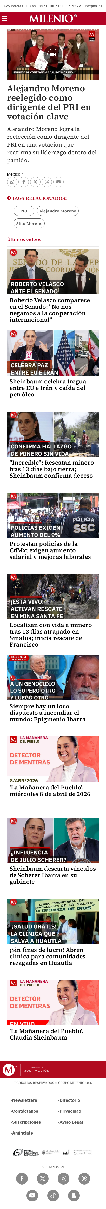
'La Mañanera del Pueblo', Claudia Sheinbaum (47, 1034)
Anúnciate (22, 1133)
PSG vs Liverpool (84, 6)
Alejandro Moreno (57, 211)
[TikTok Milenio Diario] (53, 1195)
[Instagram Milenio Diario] (63, 1179)
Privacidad (70, 1111)
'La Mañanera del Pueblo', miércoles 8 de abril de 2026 (50, 790)
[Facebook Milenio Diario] (22, 1179)
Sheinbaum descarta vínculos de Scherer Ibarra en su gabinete (53, 875)
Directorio (69, 1100)
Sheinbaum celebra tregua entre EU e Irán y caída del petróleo (48, 387)
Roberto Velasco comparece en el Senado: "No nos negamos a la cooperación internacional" (50, 310)
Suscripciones (26, 1122)
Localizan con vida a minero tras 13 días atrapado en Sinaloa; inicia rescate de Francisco (51, 635)
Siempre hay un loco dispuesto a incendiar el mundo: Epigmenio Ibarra (48, 712)
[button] (4, 20)
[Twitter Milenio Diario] (43, 1179)
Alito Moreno (29, 223)
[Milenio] (53, 18)
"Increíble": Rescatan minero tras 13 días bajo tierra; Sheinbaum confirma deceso (52, 469)
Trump (63, 6)
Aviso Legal (71, 1122)
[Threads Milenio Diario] (84, 1179)
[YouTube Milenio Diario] (32, 1195)
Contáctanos (25, 1111)
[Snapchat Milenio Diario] (74, 1195)
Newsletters (24, 1100)
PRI (24, 211)
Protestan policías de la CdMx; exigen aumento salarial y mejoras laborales (50, 550)
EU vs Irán (35, 6)
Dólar (50, 6)
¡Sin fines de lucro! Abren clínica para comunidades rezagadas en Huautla (48, 956)
